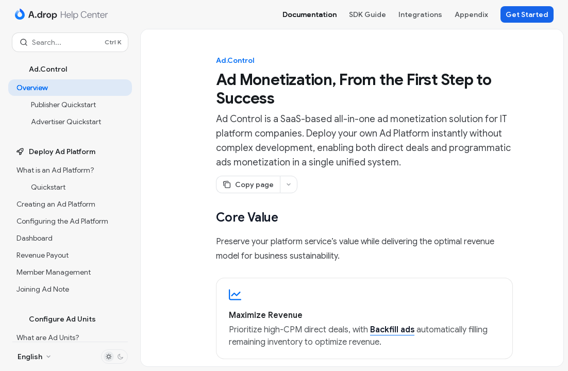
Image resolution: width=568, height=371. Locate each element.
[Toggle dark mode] (114, 356)
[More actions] (288, 184)
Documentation (309, 14)
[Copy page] (248, 184)
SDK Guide (367, 14)
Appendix (471, 14)
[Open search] (70, 42)
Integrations (420, 14)
